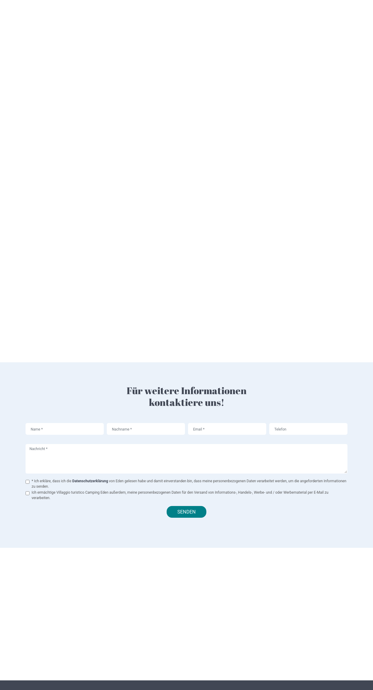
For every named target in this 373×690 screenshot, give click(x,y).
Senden (186, 512)
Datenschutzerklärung (90, 481)
